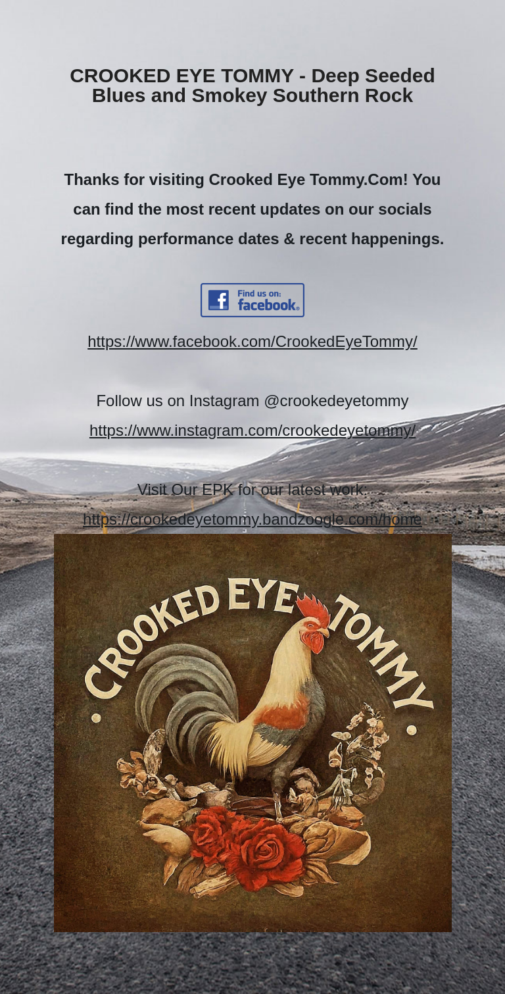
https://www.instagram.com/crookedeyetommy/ (252, 430)
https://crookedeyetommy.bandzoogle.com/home (252, 519)
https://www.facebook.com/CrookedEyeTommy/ (252, 341)
